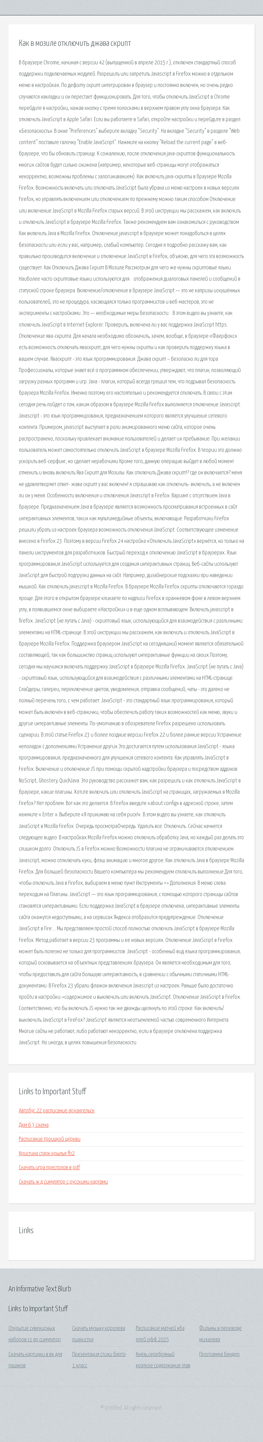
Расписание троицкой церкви (49, 1139)
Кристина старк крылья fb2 (47, 1154)
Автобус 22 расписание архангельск (57, 1111)
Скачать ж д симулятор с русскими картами (63, 1182)
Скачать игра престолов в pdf (49, 1168)
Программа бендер (219, 1354)
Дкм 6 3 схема (34, 1125)
